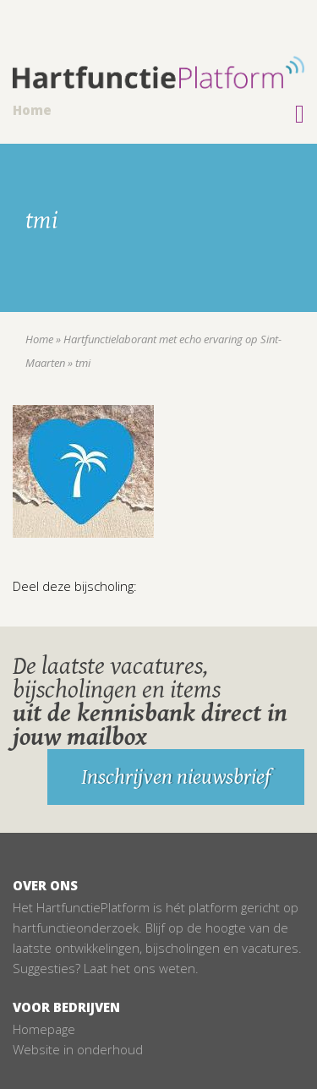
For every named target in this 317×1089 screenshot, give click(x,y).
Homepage (44, 1029)
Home (32, 109)
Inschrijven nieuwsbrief (176, 777)
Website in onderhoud (78, 1049)
